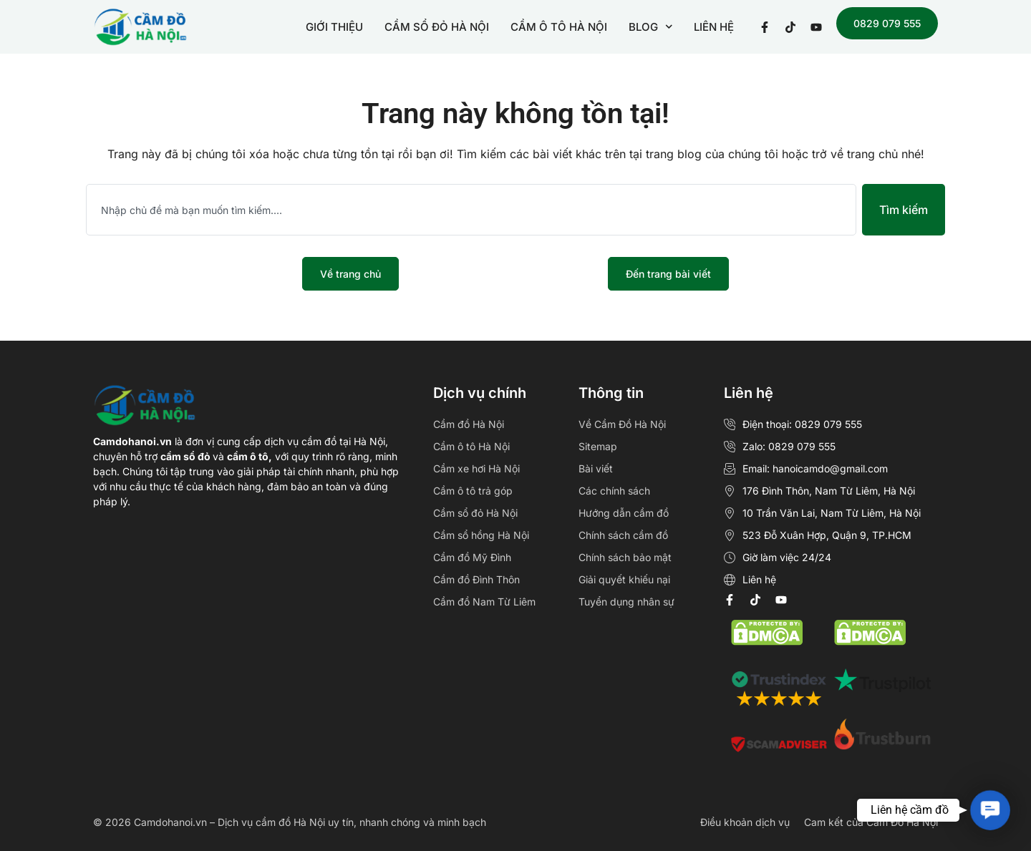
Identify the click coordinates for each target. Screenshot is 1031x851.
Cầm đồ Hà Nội (468, 424)
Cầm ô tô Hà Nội (471, 446)
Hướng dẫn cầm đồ (624, 513)
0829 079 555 (887, 23)
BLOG (651, 27)
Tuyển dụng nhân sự (626, 601)
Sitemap (598, 446)
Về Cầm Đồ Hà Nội (622, 424)
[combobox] (471, 209)
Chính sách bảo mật (625, 557)
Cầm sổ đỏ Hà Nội (475, 513)
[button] (990, 810)
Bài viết (596, 468)
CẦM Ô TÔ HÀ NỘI (558, 27)
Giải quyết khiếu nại (624, 579)
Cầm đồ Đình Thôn (476, 579)
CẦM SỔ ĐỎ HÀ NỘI (436, 27)
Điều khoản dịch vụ (745, 822)
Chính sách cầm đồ (623, 535)
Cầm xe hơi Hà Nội (476, 468)
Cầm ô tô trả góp (473, 491)
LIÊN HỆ (714, 27)
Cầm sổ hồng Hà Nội (481, 535)
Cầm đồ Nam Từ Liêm (484, 601)
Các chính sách (614, 491)
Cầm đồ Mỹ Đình (472, 557)
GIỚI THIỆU (334, 27)
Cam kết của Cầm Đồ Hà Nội (871, 822)
